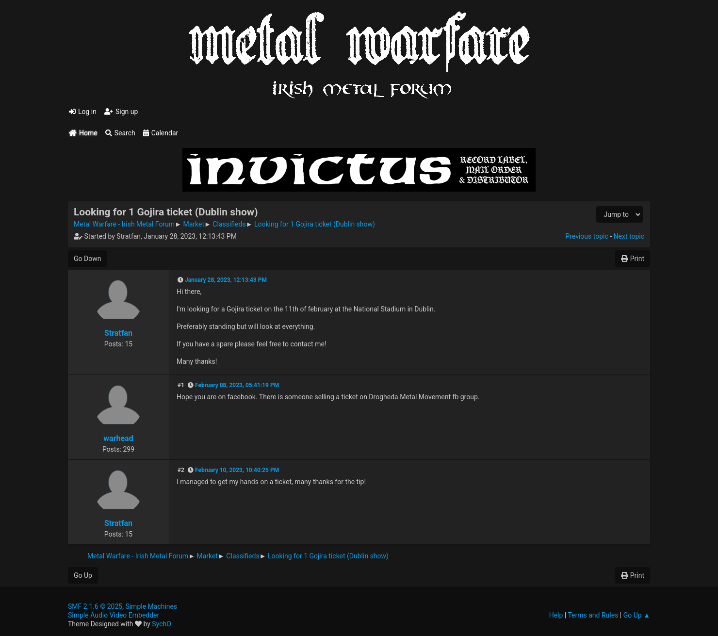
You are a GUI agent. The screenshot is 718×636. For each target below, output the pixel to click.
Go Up (83, 575)
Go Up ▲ (636, 615)
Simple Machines (151, 606)
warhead (118, 438)
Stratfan (118, 333)
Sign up (121, 111)
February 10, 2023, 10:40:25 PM (237, 470)
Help (556, 615)
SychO (161, 624)
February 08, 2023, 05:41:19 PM (237, 385)
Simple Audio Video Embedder (113, 615)
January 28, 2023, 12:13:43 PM (226, 280)
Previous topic (586, 236)
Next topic (629, 236)
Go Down (87, 258)
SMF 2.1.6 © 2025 (95, 606)
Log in (83, 111)
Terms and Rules (593, 615)
